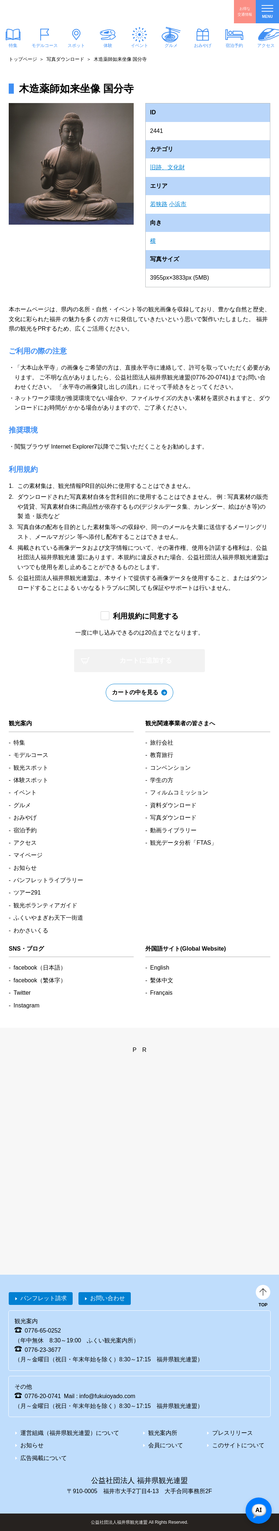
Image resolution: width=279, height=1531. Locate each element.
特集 (19, 742)
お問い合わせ (107, 1298)
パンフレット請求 (43, 1298)
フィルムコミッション (179, 792)
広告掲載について (43, 1458)
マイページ (28, 855)
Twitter (22, 993)
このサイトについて (238, 1445)
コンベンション (170, 768)
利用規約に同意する (145, 616)
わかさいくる (30, 930)
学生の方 (161, 780)
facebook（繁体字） (39, 980)
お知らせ (25, 868)
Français (161, 993)
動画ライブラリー (173, 830)
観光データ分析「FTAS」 (183, 843)
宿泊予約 (234, 45)
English (159, 967)
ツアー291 (27, 892)
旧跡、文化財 (167, 167)
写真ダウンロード (65, 59)
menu (267, 12)
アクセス (25, 843)
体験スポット (30, 780)
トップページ (23, 59)
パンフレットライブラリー (48, 880)
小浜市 (177, 204)
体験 (108, 45)
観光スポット (30, 768)
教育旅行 (161, 755)
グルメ (171, 45)
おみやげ (202, 45)
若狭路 (158, 204)
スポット (76, 45)
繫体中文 (161, 980)
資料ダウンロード (173, 805)
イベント (139, 45)
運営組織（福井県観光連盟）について (69, 1433)
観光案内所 (162, 1433)
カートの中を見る (135, 692)
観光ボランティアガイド (45, 905)
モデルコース (45, 45)
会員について (165, 1445)
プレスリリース (232, 1433)
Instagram (26, 1005)
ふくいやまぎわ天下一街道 (48, 918)
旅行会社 (161, 742)
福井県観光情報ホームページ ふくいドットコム (49, 11)
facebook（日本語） (39, 967)
